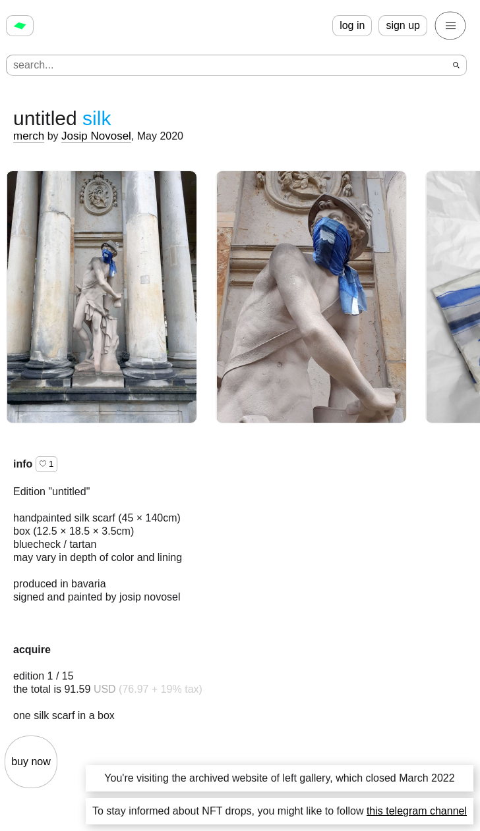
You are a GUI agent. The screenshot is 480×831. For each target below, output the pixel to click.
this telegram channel (417, 811)
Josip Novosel (96, 136)
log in (352, 25)
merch (28, 136)
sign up (403, 25)
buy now (31, 761)
